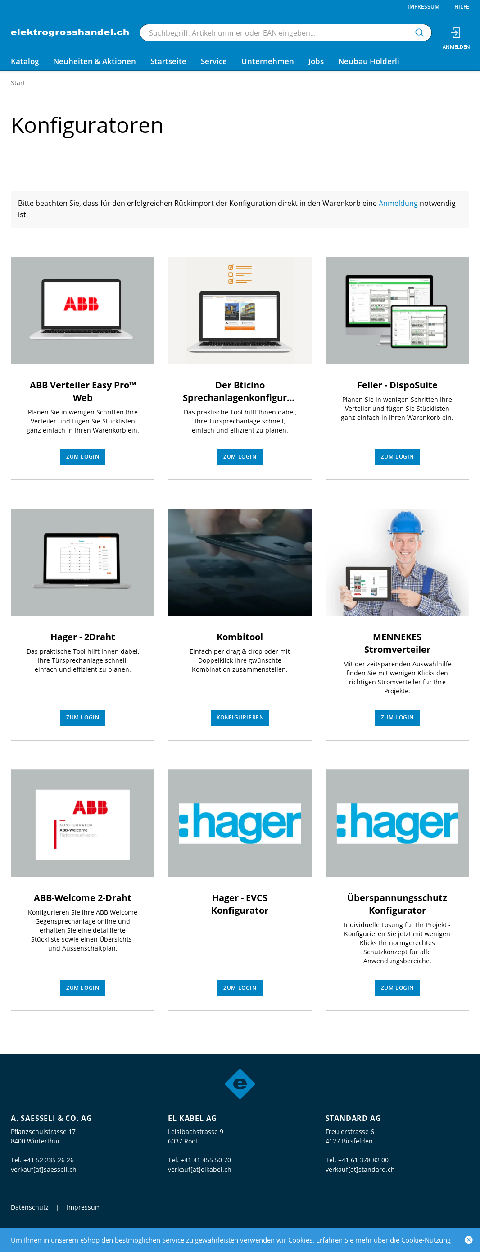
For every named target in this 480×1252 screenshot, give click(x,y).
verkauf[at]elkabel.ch (199, 1169)
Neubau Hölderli (368, 61)
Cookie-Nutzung (426, 1239)
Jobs (316, 61)
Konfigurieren (240, 717)
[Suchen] (420, 32)
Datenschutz (30, 1207)
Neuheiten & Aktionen (94, 61)
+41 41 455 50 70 (206, 1160)
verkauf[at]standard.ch (360, 1169)
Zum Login (82, 456)
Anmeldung (399, 203)
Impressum (423, 6)
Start (18, 82)
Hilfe (461, 6)
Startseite (168, 61)
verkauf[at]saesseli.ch (44, 1169)
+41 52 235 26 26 (48, 1160)
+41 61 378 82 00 (363, 1160)
